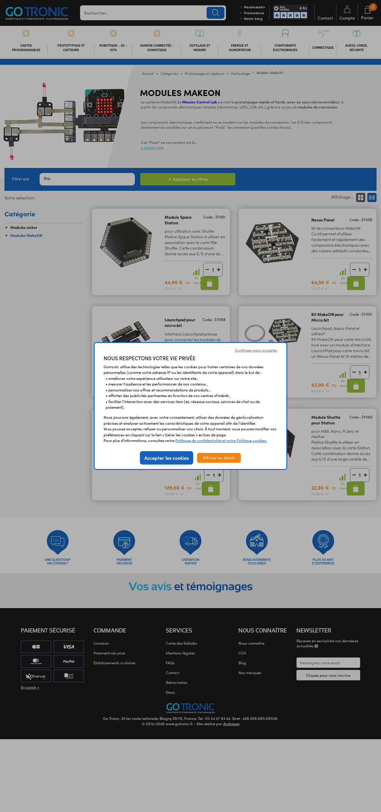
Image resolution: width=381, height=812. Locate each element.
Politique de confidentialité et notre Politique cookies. (221, 440)
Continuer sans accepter (256, 350)
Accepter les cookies (166, 457)
